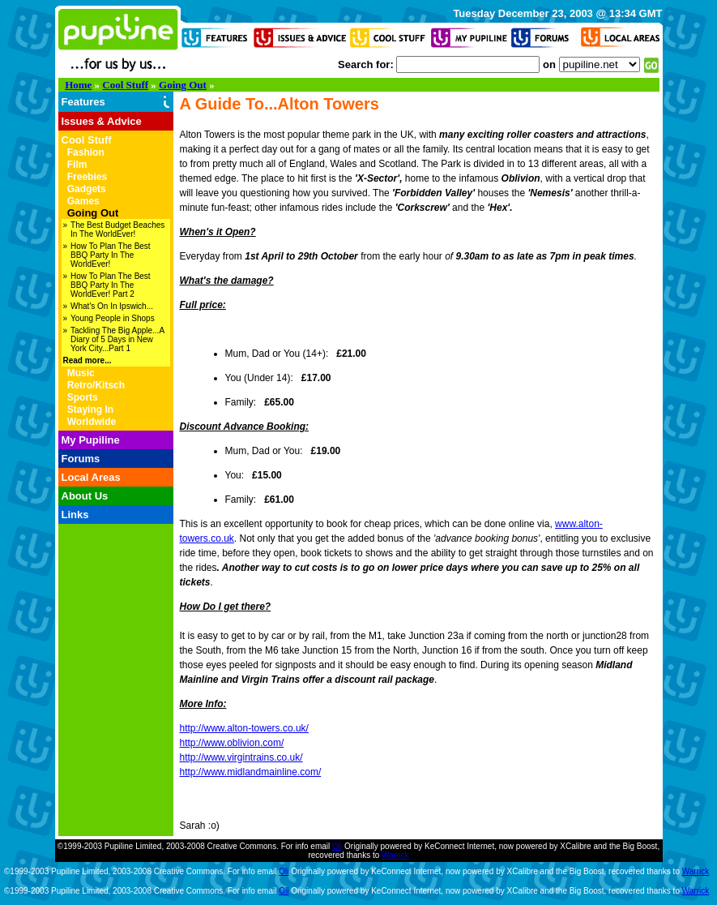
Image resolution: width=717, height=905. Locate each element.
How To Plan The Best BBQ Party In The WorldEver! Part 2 (110, 285)
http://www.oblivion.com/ (232, 742)
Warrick (395, 855)
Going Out (183, 85)
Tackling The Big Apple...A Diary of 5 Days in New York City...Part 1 (117, 339)
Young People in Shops (112, 318)
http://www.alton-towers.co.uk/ (244, 728)
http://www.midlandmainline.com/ (251, 772)
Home (78, 85)
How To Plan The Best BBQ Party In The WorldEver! (110, 255)
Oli (337, 846)
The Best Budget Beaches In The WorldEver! (117, 229)
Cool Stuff (125, 85)
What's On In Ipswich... (111, 306)
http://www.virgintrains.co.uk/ (241, 757)
